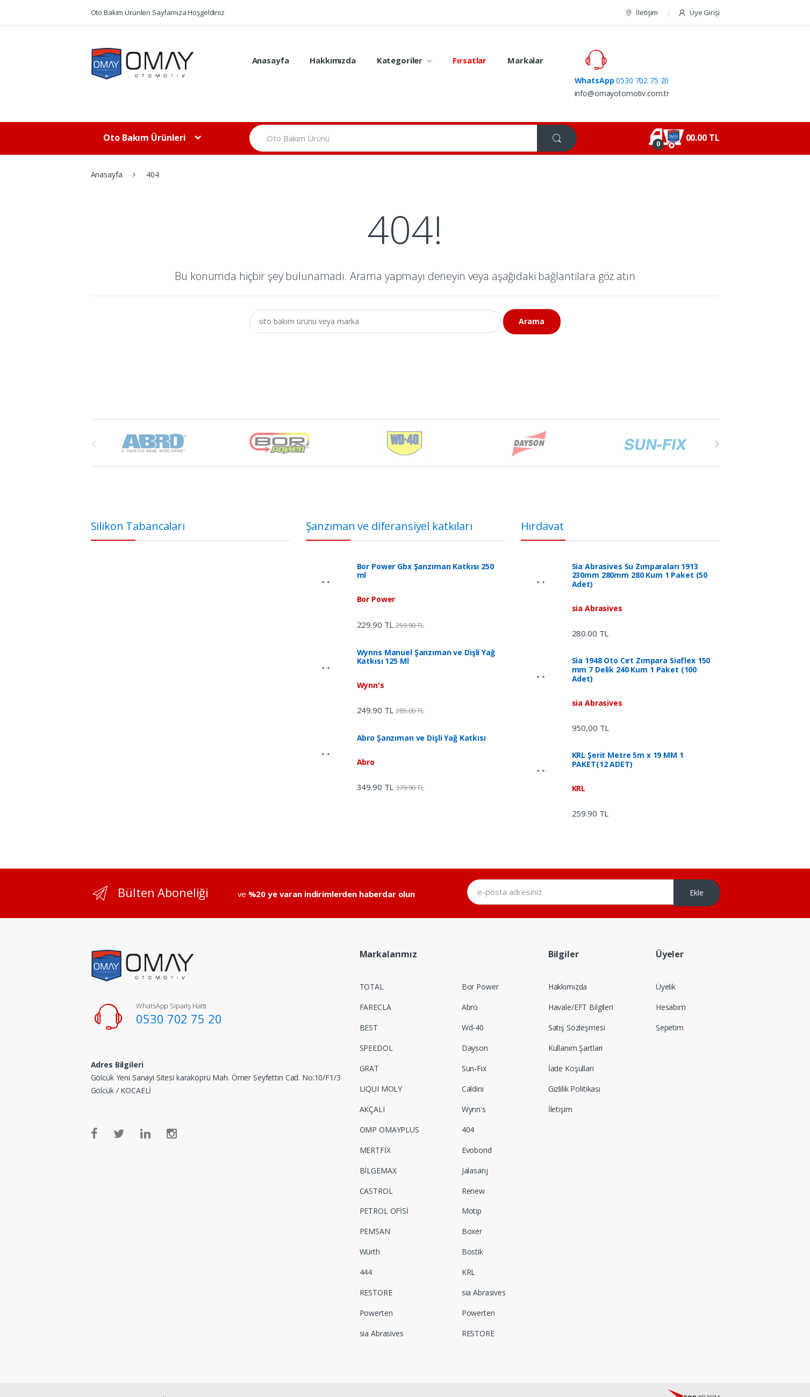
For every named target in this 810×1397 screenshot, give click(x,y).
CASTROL (376, 1170)
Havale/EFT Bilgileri (580, 987)
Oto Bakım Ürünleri (144, 117)
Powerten (376, 1292)
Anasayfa (270, 60)
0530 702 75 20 (667, 53)
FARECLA (375, 987)
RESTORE (376, 1272)
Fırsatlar (469, 60)
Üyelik (666, 966)
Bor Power (480, 966)
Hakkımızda (333, 60)
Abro (470, 987)
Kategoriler (399, 60)
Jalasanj (475, 1150)
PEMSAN (375, 1211)
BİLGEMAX (378, 1150)
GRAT (369, 1048)
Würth (370, 1231)
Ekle (697, 872)
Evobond (477, 1129)
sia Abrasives (382, 1313)
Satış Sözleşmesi (576, 1007)
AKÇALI (372, 1089)
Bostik (472, 1231)
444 (366, 1251)
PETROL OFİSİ (384, 1191)
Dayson (475, 1027)
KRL (469, 1251)
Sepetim (670, 1007)
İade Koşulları (571, 1048)
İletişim (641, 13)
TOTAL (372, 966)
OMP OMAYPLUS (389, 1109)
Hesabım (671, 987)
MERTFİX (375, 1129)
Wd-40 (473, 1007)
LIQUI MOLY (381, 1068)
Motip (472, 1191)
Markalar (525, 60)
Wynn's (474, 1089)
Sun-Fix (474, 1048)
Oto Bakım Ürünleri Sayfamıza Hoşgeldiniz (158, 12)
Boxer (472, 1211)
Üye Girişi (698, 13)
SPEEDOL (376, 1027)
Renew (473, 1170)
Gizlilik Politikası (574, 1068)
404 (468, 1109)
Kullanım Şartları (575, 1027)
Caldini (473, 1068)
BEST (369, 1007)
